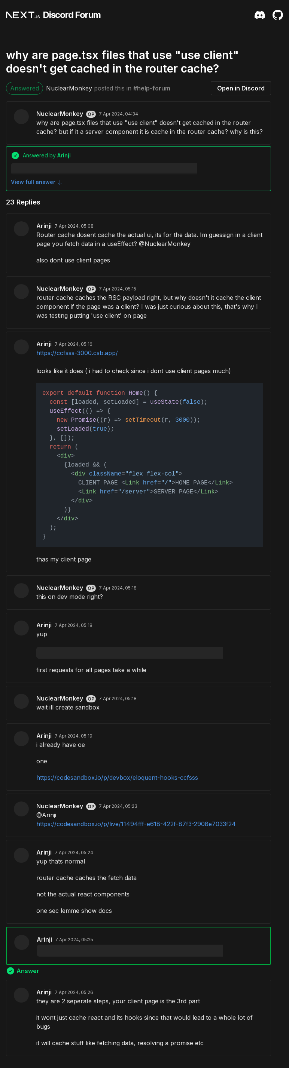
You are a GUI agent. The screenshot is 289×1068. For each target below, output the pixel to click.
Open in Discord (241, 88)
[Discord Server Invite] (260, 15)
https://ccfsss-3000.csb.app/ (77, 353)
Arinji (44, 226)
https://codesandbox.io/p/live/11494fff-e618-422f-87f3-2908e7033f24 (136, 824)
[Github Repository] (278, 15)
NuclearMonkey (69, 88)
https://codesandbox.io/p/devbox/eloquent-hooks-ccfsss (117, 777)
